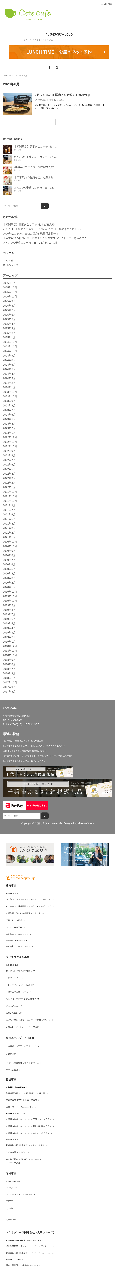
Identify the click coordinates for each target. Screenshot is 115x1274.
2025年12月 (10, 287)
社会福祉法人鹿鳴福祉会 (15, 1087)
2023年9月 (9, 401)
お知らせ (61, 100)
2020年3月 (9, 578)
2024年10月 (10, 351)
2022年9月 (9, 451)
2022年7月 (9, 460)
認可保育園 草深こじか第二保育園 (21, 1100)
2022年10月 (10, 446)
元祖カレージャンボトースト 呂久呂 (22, 1026)
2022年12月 (10, 437)
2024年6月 (9, 364)
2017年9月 (9, 687)
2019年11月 (10, 596)
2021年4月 (9, 523)
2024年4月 (9, 373)
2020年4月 (9, 573)
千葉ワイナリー (13, 977)
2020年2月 (9, 582)
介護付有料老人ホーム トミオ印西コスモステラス (28, 1119)
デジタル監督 (12, 1070)
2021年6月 (9, 514)
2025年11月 (10, 292)
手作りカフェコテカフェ (17, 991)
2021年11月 (10, 496)
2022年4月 (9, 473)
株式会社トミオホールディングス (21, 1045)
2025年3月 (9, 328)
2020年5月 (9, 569)
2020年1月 (9, 587)
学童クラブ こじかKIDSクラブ (19, 1107)
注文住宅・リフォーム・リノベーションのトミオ (28, 899)
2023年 (18, 76)
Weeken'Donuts (12, 1005)
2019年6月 (9, 619)
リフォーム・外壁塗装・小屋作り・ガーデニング (28, 906)
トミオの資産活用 (14, 927)
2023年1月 (9, 432)
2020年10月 (10, 546)
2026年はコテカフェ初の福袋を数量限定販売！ (31, 233)
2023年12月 (10, 391)
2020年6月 (9, 564)
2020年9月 (9, 550)
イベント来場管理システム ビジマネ (22, 1063)
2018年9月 (9, 659)
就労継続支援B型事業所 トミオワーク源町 (25, 1145)
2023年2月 (9, 428)
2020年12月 (10, 541)
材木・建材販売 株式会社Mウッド (22, 1265)
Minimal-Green (86, 823)
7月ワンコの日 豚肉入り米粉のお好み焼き (62, 95)
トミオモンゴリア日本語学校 (19, 1194)
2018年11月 (10, 650)
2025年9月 (9, 301)
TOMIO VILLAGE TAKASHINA (19, 970)
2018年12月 (10, 646)
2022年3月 (9, 478)
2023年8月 (9, 405)
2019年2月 (9, 637)
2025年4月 (9, 323)
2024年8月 (9, 360)
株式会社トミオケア (14, 1113)
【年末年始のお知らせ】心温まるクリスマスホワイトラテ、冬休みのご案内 (47, 238)
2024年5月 (9, 369)
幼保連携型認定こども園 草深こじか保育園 (25, 1093)
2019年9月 (9, 605)
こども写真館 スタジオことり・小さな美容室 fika (28, 1019)
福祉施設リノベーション (17, 934)
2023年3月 (9, 423)
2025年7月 (9, 310)
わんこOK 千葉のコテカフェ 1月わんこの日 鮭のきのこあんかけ (42, 229)
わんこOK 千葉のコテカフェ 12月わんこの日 (30, 242)
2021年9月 (9, 505)
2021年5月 (9, 519)
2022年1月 (9, 487)
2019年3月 (9, 632)
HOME (8, 76)
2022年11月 (10, 441)
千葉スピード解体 (14, 920)
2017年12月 (10, 682)
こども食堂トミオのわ (16, 1152)
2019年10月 (10, 600)
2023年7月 (9, 410)
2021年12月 (10, 491)
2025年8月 (9, 305)
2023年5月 (9, 419)
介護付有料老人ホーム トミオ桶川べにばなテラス (28, 1126)
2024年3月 (9, 378)
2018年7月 (9, 668)
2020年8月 (9, 555)
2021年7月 (9, 510)
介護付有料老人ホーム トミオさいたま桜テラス (27, 1133)
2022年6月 (9, 464)
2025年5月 (9, 319)
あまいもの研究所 (14, 1012)
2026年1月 (9, 283)
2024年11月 (10, 346)
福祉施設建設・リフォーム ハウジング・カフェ (28, 1246)
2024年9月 (9, 355)
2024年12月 (10, 342)
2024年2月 (9, 382)
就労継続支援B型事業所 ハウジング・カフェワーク (30, 1253)
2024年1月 (9, 387)
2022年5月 (9, 469)
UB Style (10, 1187)
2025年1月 (9, 337)
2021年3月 (9, 528)
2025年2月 (9, 332)
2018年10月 (10, 655)
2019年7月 (9, 614)
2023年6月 (9, 414)
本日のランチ (11, 265)
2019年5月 (9, 623)
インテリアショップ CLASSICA (20, 984)
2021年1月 (9, 537)
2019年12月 (10, 591)
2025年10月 (10, 296)
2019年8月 (9, 609)
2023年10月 (10, 396)
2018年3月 (9, 673)
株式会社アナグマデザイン (18, 946)
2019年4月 (9, 628)
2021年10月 (10, 500)
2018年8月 (9, 664)
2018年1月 (9, 678)
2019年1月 (9, 641)
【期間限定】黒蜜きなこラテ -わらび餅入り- (29, 224)
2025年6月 (9, 314)
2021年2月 (9, 532)
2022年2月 (9, 482)
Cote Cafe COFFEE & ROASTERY (21, 998)
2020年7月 (9, 559)
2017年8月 (9, 691)
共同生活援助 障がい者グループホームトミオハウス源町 (23, 1161)
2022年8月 (9, 455)
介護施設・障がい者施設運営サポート (23, 913)
